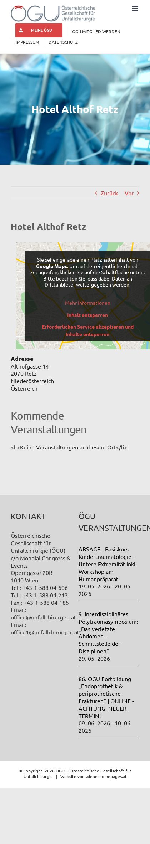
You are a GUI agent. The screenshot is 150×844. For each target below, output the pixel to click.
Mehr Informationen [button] (87, 302)
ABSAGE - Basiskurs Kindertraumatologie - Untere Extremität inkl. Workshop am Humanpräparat (108, 563)
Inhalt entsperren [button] (87, 315)
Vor (129, 192)
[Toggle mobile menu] (135, 8)
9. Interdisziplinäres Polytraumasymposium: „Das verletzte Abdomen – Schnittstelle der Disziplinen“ (108, 632)
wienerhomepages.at (106, 776)
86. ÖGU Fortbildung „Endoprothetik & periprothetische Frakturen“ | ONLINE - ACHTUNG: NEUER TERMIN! (106, 697)
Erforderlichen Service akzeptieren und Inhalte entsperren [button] (88, 330)
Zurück (109, 192)
